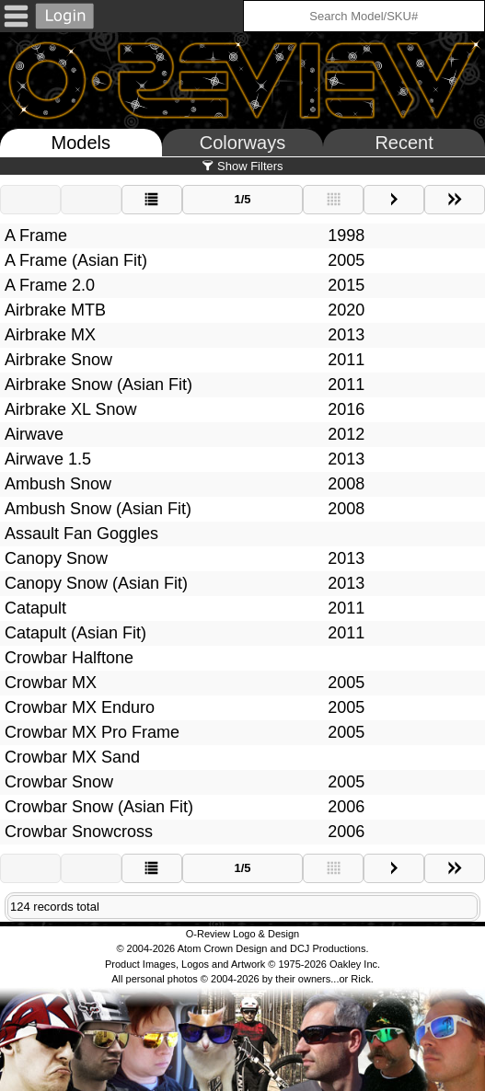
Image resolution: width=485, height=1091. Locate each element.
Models (81, 142)
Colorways (242, 142)
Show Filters (242, 166)
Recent (404, 142)
